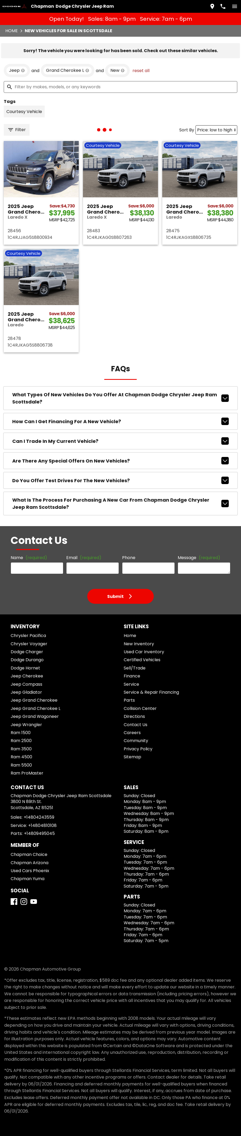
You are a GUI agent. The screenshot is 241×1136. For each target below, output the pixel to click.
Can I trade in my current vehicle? (120, 441)
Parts (129, 700)
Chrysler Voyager (29, 644)
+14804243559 (39, 817)
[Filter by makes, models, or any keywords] (120, 87)
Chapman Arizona (29, 863)
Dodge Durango (27, 660)
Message (199, 558)
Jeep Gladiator (26, 692)
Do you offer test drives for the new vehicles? (120, 480)
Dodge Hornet (25, 668)
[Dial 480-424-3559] (223, 6)
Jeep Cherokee (27, 676)
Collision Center (140, 708)
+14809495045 (39, 833)
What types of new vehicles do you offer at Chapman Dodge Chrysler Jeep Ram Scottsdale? (120, 398)
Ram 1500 (21, 733)
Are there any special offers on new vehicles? (120, 460)
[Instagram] (23, 901)
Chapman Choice (29, 854)
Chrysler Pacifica (28, 636)
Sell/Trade (135, 668)
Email (83, 558)
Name (29, 558)
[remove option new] (117, 70)
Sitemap (132, 757)
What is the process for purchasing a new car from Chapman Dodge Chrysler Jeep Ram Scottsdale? (120, 503)
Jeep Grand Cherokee (34, 700)
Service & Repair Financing (151, 692)
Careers (132, 733)
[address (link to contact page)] (212, 6)
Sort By (186, 130)
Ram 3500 (21, 749)
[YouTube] (33, 901)
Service (131, 684)
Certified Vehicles (142, 660)
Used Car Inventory (144, 652)
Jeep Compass (26, 684)
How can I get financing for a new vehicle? (120, 421)
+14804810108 (42, 825)
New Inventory (139, 644)
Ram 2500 (21, 741)
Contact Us (135, 725)
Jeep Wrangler (26, 725)
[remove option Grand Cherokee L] (67, 70)
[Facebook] (14, 901)
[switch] (234, 6)
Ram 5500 (21, 765)
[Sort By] (216, 130)
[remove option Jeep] (16, 70)
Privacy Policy (138, 749)
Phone (128, 558)
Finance (132, 676)
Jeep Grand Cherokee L (35, 708)
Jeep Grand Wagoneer (35, 716)
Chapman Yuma (27, 879)
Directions (134, 716)
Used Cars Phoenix (30, 871)
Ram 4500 (21, 757)
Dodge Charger (27, 652)
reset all (140, 71)
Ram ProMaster (27, 773)
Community (136, 741)
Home (11, 31)
